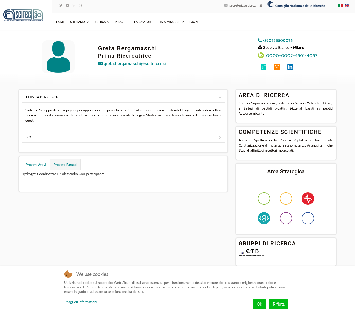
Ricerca (100, 22)
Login (193, 22)
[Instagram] (80, 5)
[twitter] (60, 5)
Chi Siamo (77, 22)
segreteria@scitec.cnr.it (245, 5)
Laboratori (143, 22)
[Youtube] (67, 5)
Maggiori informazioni (81, 302)
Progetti (122, 22)
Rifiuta (279, 304)
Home (60, 22)
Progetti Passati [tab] (65, 164)
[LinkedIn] (74, 5)
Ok (259, 304)
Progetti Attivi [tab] (36, 164)
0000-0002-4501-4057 (292, 55)
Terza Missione (168, 22)
